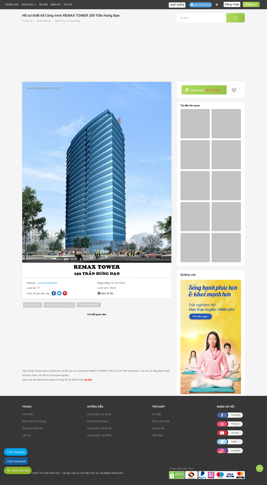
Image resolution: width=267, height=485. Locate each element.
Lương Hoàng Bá (47, 282)
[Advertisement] (133, 54)
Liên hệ (26, 435)
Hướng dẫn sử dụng (99, 414)
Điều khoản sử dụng (34, 421)
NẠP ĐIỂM (177, 4)
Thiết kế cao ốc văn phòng (59, 305)
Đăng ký (251, 4)
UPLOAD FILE (200, 4)
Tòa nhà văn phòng (88, 304)
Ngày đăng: (105, 282)
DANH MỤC (28, 4)
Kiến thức (157, 435)
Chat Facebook (16, 461)
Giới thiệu (28, 414)
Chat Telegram (16, 452)
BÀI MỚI (43, 4)
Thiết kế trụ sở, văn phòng (67, 21)
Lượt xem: (104, 287)
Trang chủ (27, 21)
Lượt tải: (32, 287)
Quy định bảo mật (32, 428)
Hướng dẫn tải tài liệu (99, 428)
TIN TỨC (67, 4)
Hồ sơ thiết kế (44, 21)
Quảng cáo (158, 428)
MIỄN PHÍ (55, 4)
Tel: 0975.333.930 (18, 470)
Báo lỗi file (107, 293)
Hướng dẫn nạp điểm (99, 435)
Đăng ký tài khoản (97, 421)
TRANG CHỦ (12, 4)
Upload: (31, 282)
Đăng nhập (232, 4)
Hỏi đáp (156, 414)
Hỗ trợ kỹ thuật (160, 421)
